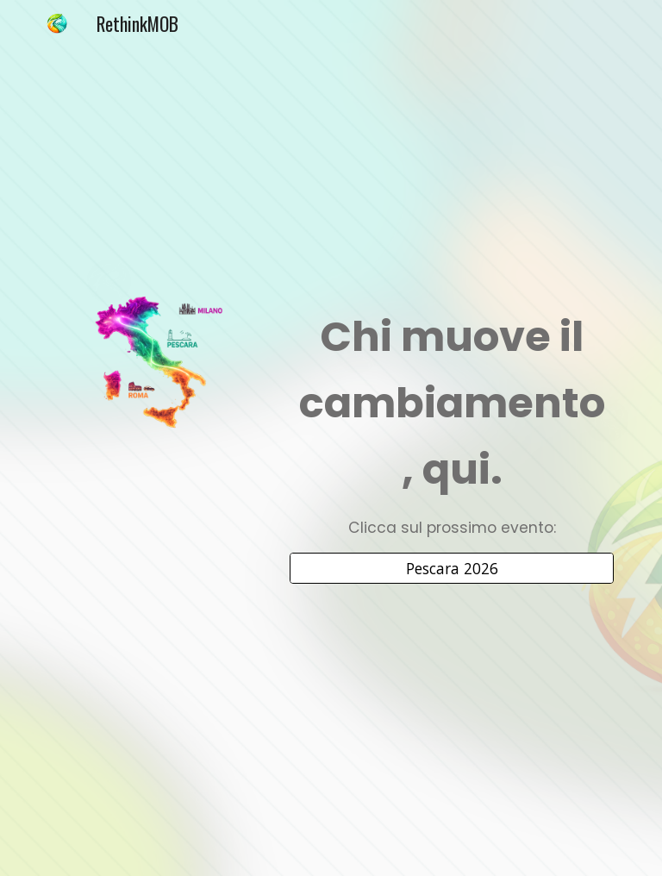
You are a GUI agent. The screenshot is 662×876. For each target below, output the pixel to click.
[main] (451, 422)
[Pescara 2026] (451, 568)
